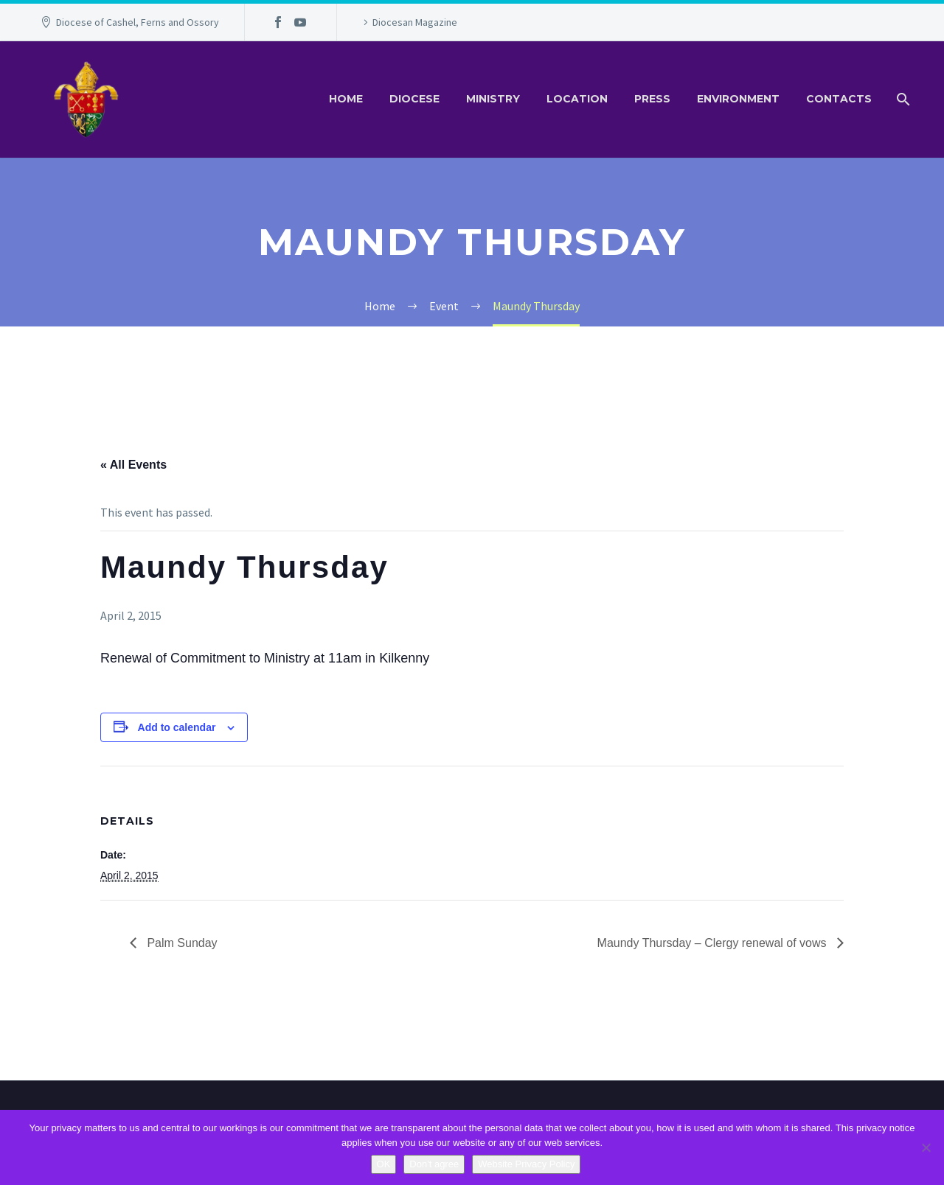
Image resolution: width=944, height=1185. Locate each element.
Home (346, 98)
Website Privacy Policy (526, 1164)
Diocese (414, 98)
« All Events (133, 464)
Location (577, 98)
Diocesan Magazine (414, 22)
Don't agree (434, 1164)
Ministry (493, 98)
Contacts (839, 98)
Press (652, 98)
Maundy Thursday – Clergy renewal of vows (713, 943)
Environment (738, 98)
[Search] (901, 99)
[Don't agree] (925, 1147)
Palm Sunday (181, 943)
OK (384, 1164)
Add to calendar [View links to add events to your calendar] (177, 727)
